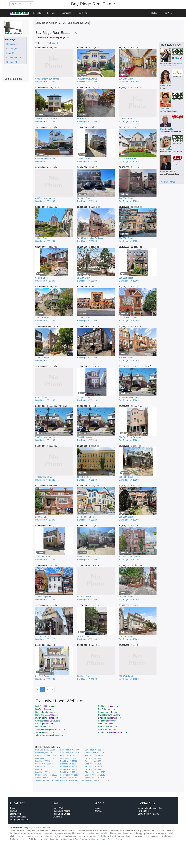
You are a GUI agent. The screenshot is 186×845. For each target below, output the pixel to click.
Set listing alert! (54, 43)
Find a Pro (83, 13)
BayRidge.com (43, 709)
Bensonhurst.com (44, 712)
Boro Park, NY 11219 (94, 755)
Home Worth (58, 808)
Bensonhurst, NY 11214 (45, 755)
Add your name (168, 182)
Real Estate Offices (61, 814)
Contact (98, 811)
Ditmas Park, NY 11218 (95, 772)
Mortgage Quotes (18, 817)
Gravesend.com (47, 721)
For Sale (38, 13)
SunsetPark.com (107, 729)
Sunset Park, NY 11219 (95, 775)
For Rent (52, 13)
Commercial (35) (13, 57)
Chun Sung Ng (166, 129)
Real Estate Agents (61, 811)
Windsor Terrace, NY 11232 (72, 780)
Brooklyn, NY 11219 (43, 766)
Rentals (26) (11, 62)
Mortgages (67, 13)
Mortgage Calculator (19, 819)
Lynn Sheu (164, 109)
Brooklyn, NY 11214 (68, 764)
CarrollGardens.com (109, 715)
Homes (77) (11, 44)
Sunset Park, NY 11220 (45, 778)
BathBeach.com (45, 706)
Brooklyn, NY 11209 (43, 764)
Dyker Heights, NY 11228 (46, 775)
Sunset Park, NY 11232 (70, 778)
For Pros (169, 13)
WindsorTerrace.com (112, 732)
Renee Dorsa (165, 85)
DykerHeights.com (46, 718)
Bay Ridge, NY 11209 (69, 750)
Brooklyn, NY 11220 (93, 758)
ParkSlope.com (43, 726)
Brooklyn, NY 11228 (68, 761)
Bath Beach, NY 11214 (45, 750)
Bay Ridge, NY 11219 (94, 750)
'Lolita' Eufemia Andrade (171, 63)
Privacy (119, 839)
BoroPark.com (46, 715)
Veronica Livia (166, 149)
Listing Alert (15, 814)
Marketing (57, 817)
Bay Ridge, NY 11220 (44, 753)
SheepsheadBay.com (50, 729)
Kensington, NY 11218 (69, 775)
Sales (12, 808)
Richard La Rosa (167, 171)
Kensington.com (107, 721)
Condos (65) (11, 48)
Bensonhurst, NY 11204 (95, 753)
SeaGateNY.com (107, 726)
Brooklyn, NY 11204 (93, 761)
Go (31, 4)
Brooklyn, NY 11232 (43, 769)
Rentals (13, 811)
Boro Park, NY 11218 (69, 755)
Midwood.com (106, 724)
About (98, 808)
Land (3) (9, 53)
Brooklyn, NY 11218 (43, 761)
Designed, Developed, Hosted (36, 827)
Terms (110, 839)
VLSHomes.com (98, 839)
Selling (155, 13)
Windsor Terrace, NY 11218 (47, 780)
